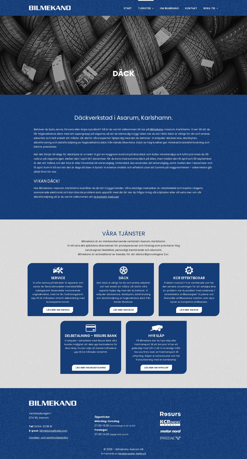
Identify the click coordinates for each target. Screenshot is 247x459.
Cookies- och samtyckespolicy (48, 437)
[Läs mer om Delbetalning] (91, 368)
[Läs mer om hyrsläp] (156, 368)
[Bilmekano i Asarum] (50, 7)
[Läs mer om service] (58, 310)
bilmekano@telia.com (53, 431)
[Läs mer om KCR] (189, 310)
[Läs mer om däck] (123, 310)
